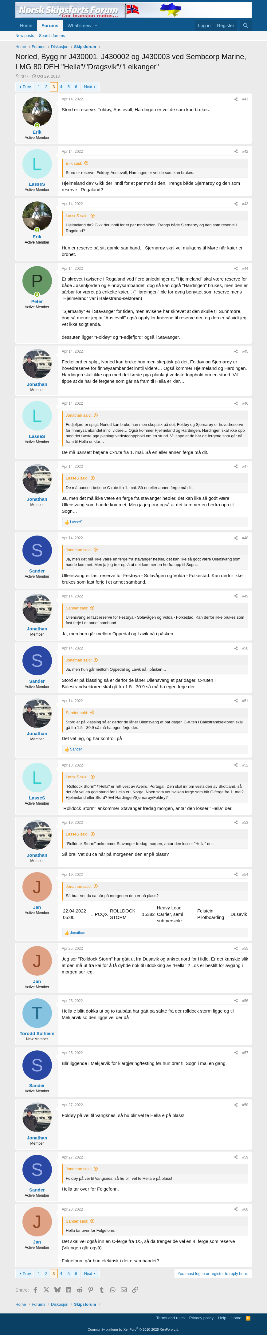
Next (88, 86)
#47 (245, 466)
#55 (245, 948)
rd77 (25, 76)
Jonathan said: (79, 415)
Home (26, 25)
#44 (245, 268)
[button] (96, 25)
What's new (79, 25)
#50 (245, 648)
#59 (245, 1157)
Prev (27, 86)
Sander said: (77, 608)
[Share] (236, 99)
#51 (245, 701)
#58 (245, 1105)
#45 (245, 351)
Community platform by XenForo (133, 1329)
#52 (245, 765)
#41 (245, 99)
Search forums (52, 35)
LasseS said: (77, 215)
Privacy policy (201, 1318)
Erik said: (74, 163)
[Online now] (37, 125)
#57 (245, 1053)
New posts (24, 35)
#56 (245, 1001)
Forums (49, 25)
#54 (245, 874)
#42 (245, 151)
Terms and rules (170, 1318)
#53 (245, 822)
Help (222, 1318)
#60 (245, 1209)
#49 (245, 596)
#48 (245, 538)
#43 (245, 204)
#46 (245, 403)
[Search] (246, 25)
